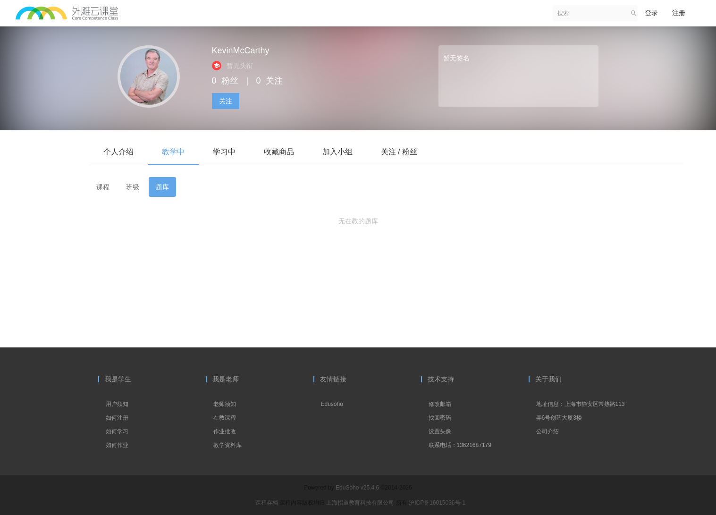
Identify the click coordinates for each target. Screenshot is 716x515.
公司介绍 (547, 431)
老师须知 (224, 404)
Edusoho (332, 404)
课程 (103, 187)
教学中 (173, 152)
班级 (132, 187)
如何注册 (117, 417)
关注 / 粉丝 (399, 152)
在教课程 (224, 417)
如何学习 (117, 431)
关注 (225, 101)
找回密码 (440, 417)
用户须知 (117, 404)
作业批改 (224, 431)
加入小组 (337, 152)
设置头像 (440, 431)
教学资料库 (227, 445)
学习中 (224, 152)
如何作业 (117, 445)
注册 (678, 13)
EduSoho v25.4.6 (357, 487)
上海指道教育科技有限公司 (361, 502)
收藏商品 (279, 152)
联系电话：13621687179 (460, 445)
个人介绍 (118, 152)
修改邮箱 (440, 404)
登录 (651, 13)
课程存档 (266, 502)
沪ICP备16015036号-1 (437, 502)
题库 (162, 187)
